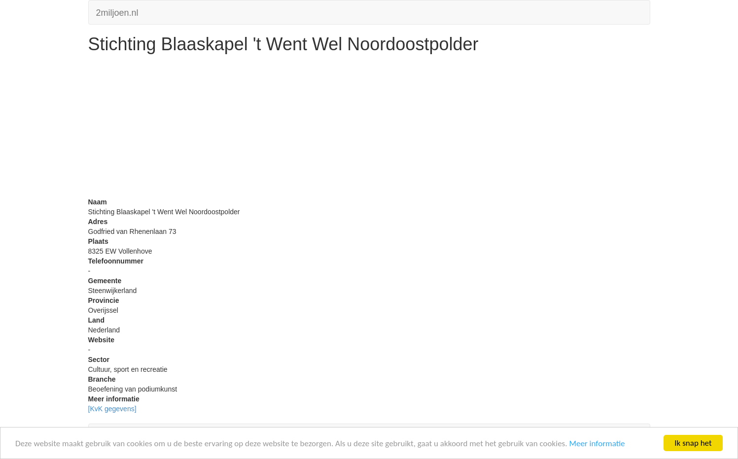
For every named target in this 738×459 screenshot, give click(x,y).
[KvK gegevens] (112, 409)
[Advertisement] (369, 128)
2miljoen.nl (117, 11)
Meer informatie (597, 443)
